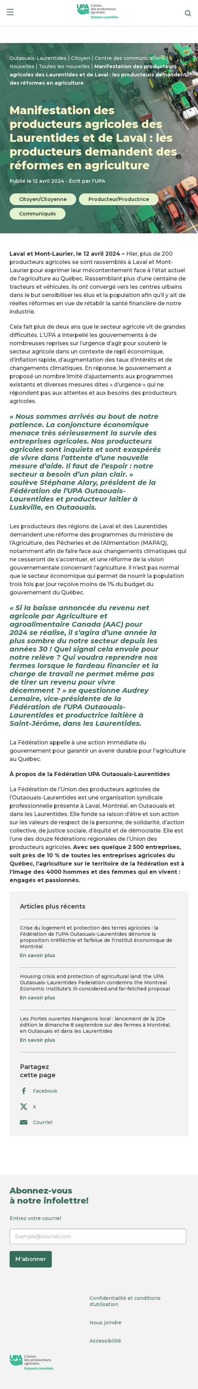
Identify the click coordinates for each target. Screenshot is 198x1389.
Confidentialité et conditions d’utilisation (125, 1301)
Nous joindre (105, 1322)
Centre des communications (130, 58)
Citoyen (81, 58)
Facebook (38, 1091)
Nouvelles (23, 66)
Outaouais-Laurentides (39, 58)
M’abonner (30, 1259)
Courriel (36, 1122)
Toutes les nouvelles (65, 66)
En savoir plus (37, 955)
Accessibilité (105, 1341)
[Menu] (10, 13)
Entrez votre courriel (98, 1241)
